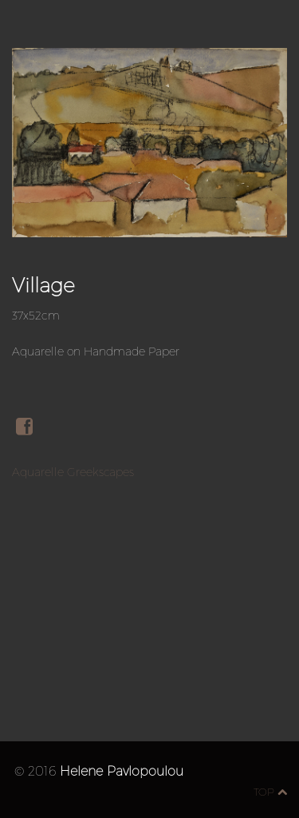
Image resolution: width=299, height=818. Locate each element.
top (270, 791)
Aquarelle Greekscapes (73, 471)
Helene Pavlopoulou (121, 770)
